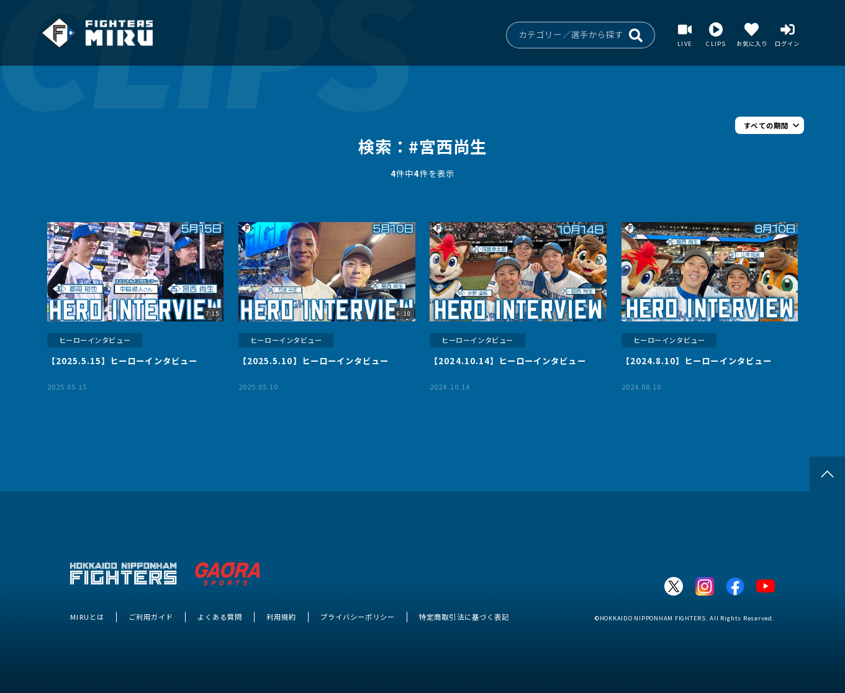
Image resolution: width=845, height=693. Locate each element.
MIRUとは (87, 617)
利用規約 (281, 617)
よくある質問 (219, 617)
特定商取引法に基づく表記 (464, 617)
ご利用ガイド (151, 617)
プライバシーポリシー (357, 617)
